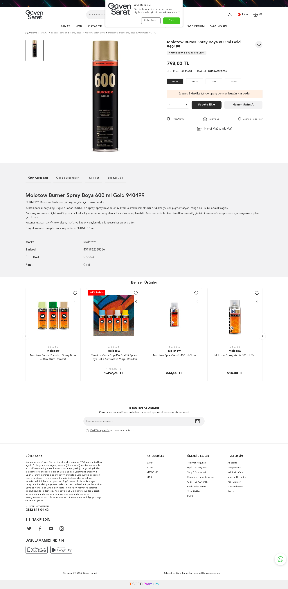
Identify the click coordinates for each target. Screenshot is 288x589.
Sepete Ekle (206, 104)
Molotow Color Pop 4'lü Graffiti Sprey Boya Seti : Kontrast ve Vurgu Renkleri (114, 357)
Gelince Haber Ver (250, 119)
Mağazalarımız (235, 487)
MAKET (112, 26)
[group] (105, 96)
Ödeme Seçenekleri (67, 178)
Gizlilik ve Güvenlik (197, 482)
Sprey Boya (75, 33)
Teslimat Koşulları (196, 463)
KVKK (190, 496)
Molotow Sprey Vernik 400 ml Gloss (174, 355)
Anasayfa (31, 33)
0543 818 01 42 (37, 510)
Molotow (187, 52)
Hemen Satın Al (243, 104)
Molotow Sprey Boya (95, 33)
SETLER (128, 26)
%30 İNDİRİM (196, 26)
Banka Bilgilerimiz (196, 487)
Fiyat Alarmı (175, 119)
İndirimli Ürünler (236, 472)
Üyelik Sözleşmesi (197, 467)
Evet (171, 20)
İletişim (231, 491)
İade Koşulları (115, 178)
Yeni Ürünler (234, 482)
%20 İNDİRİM (218, 26)
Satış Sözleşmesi (196, 472)
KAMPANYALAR (148, 26)
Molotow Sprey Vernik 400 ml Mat (234, 355)
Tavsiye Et (211, 119)
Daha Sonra (151, 20)
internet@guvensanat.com (208, 573)
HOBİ (79, 26)
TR (243, 14)
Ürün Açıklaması (38, 178)
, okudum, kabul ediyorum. (111, 430)
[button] (25, 336)
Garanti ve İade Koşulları (200, 477)
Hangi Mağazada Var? (215, 129)
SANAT (65, 26)
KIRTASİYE (95, 26)
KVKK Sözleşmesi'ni (99, 430)
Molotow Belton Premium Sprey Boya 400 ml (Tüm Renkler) (53, 357)
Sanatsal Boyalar (59, 33)
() (257, 15)
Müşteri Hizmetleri (237, 477)
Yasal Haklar (193, 491)
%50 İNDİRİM (173, 26)
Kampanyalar (234, 467)
